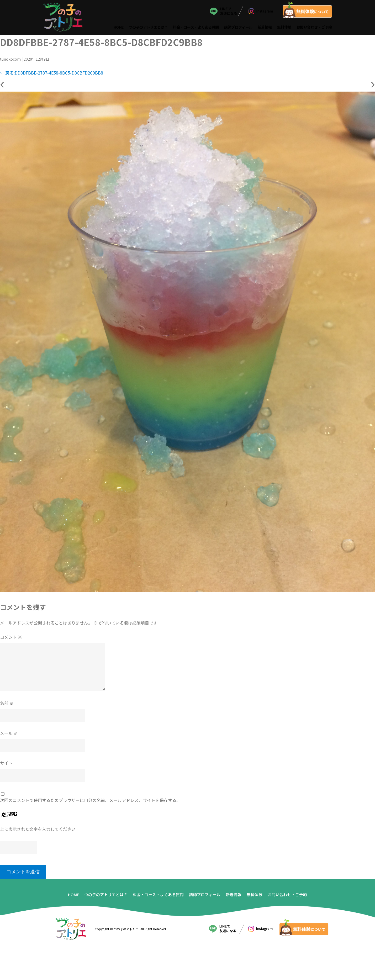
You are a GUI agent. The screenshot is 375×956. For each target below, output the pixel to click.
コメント (11, 639)
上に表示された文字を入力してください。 (40, 831)
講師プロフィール (238, 28)
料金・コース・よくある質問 (196, 28)
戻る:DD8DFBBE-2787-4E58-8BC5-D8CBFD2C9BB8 (51, 75)
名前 (7, 705)
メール (9, 735)
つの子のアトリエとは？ (148, 28)
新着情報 (265, 28)
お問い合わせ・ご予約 (314, 28)
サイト (6, 765)
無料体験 (284, 28)
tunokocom (10, 61)
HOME (119, 28)
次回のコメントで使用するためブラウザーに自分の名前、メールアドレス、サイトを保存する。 (90, 802)
